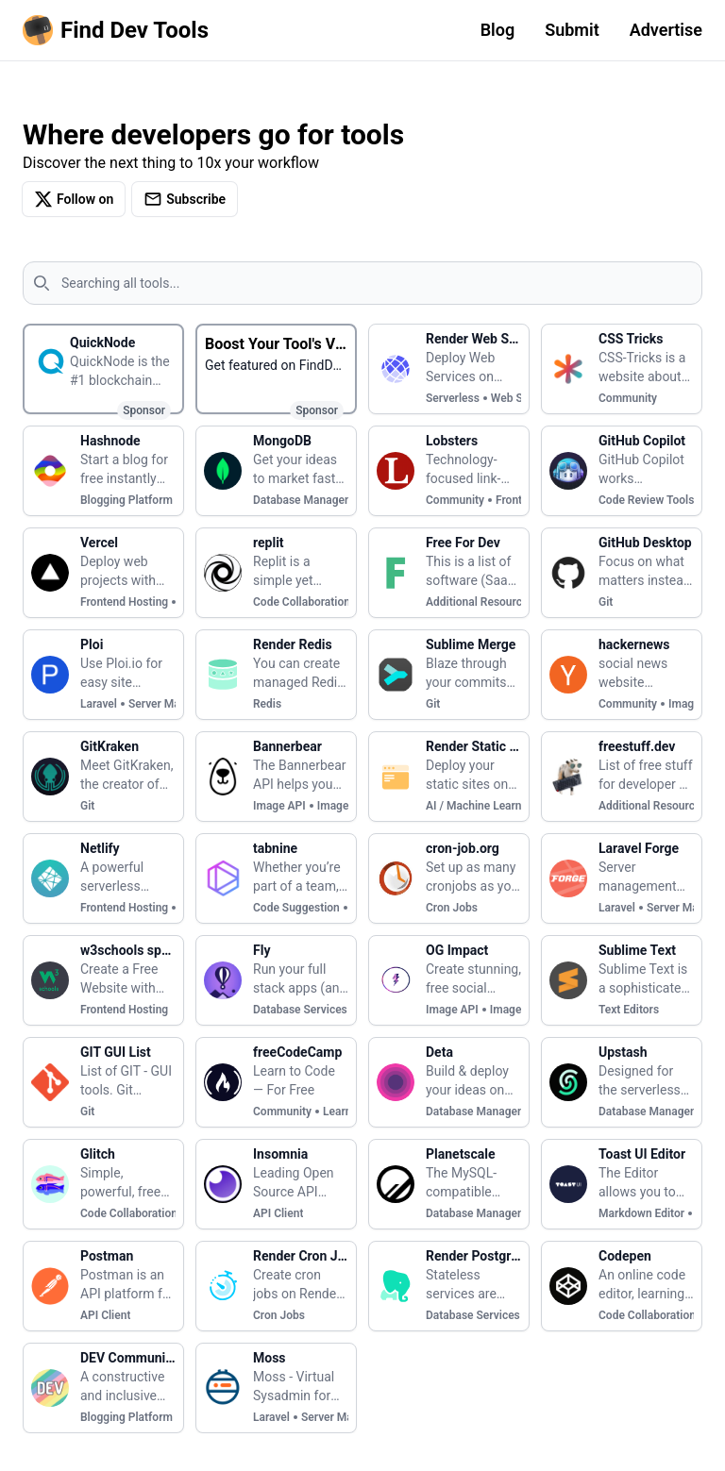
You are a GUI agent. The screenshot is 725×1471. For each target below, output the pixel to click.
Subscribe (184, 199)
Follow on (73, 199)
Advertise (666, 30)
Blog (498, 30)
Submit (572, 30)
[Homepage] (119, 30)
